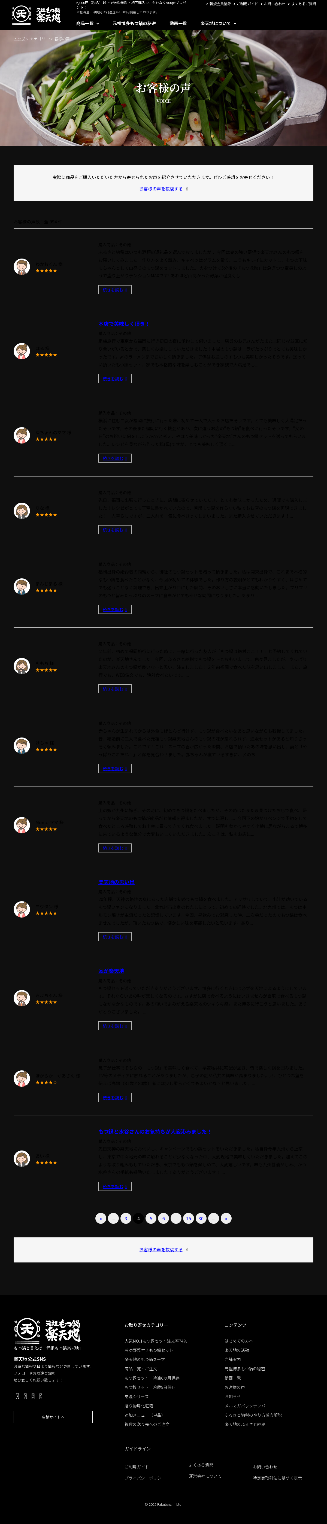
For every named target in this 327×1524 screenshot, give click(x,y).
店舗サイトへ (53, 1417)
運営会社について (205, 1476)
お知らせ (233, 1396)
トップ (19, 38)
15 (188, 1218)
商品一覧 (85, 23)
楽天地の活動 (237, 1350)
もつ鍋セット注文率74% (156, 1341)
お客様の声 (235, 1387)
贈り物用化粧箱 (139, 1405)
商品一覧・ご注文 (141, 1368)
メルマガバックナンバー (247, 1405)
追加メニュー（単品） (145, 1415)
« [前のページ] (101, 1218)
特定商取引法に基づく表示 (277, 1478)
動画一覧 (178, 23)
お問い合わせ (274, 3)
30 (201, 1218)
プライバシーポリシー (145, 1478)
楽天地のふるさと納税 (245, 1424)
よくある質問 (201, 1465)
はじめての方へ (239, 1341)
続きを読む (115, 290)
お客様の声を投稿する (161, 188)
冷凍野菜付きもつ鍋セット (149, 1350)
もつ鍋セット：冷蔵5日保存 (150, 1387)
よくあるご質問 (303, 3)
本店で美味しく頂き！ (124, 323)
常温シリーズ (137, 1396)
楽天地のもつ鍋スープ (145, 1359)
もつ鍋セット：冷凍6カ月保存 (152, 1378)
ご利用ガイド (247, 3)
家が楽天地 (111, 970)
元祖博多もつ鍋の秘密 (134, 23)
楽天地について (216, 23)
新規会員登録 (220, 3)
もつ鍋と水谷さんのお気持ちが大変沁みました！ (155, 1131)
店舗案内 (233, 1359)
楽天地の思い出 (116, 881)
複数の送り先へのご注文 (147, 1424)
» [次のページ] (226, 1218)
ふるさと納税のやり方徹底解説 (253, 1415)
